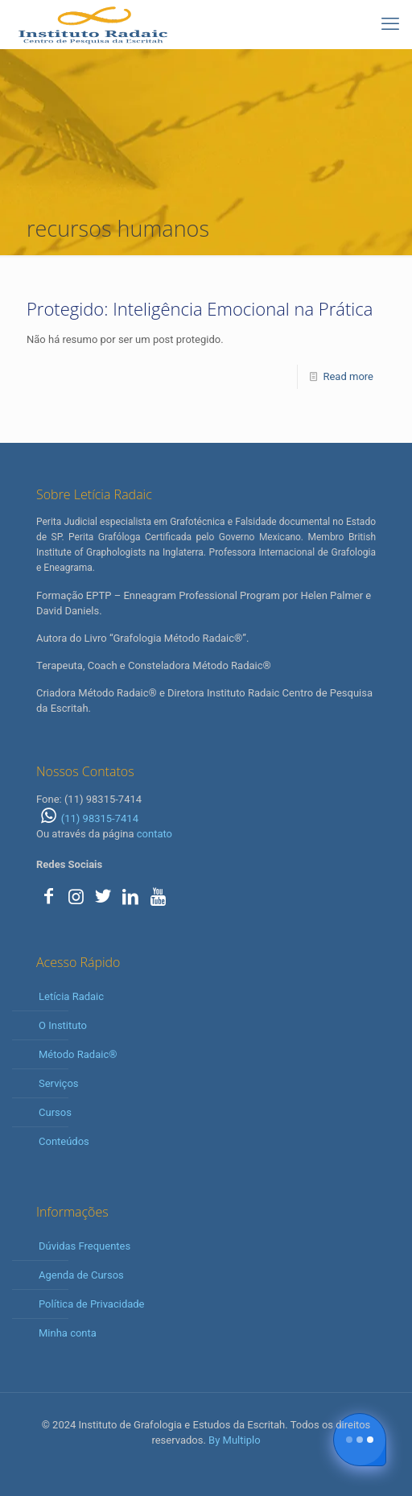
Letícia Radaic (71, 996)
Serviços (59, 1083)
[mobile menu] (390, 24)
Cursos (55, 1112)
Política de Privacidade (92, 1304)
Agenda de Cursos (81, 1275)
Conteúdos (64, 1141)
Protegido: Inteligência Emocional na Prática (200, 308)
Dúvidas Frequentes (84, 1246)
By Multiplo (234, 1440)
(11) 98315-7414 (87, 818)
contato (154, 834)
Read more (348, 376)
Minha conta (68, 1333)
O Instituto (63, 1025)
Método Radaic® (78, 1054)
